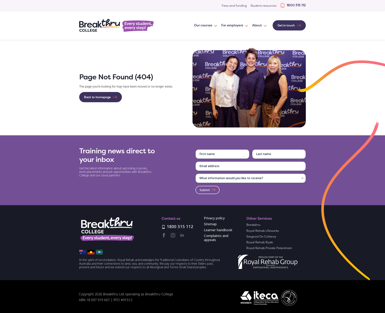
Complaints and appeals (216, 238)
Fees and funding (234, 6)
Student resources (263, 6)
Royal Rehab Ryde (259, 242)
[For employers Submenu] (245, 25)
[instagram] (173, 235)
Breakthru (253, 225)
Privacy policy (214, 218)
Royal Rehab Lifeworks (262, 231)
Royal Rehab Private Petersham (269, 248)
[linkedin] (182, 235)
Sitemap (210, 224)
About (257, 25)
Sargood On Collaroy (261, 236)
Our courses (203, 25)
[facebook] (164, 235)
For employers (232, 25)
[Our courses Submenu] (214, 25)
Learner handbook (218, 230)
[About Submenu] (264, 25)
